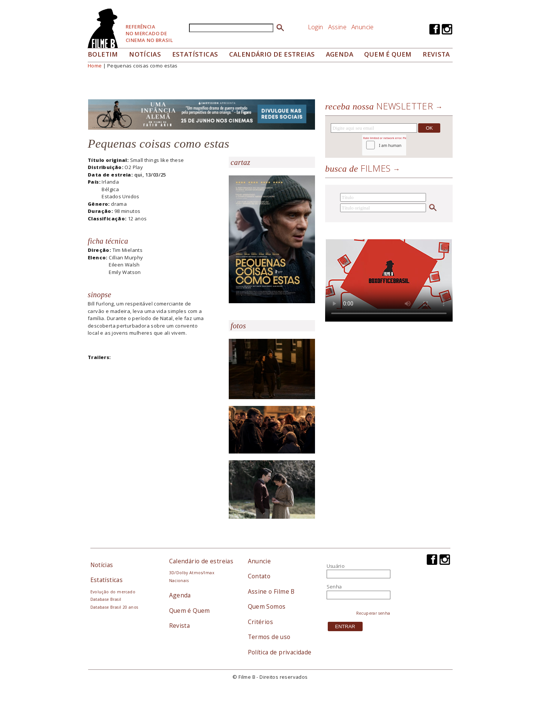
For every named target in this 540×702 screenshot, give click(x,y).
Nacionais (179, 580)
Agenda (339, 54)
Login (315, 26)
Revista (436, 54)
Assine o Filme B (271, 591)
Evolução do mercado (112, 591)
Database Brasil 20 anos (114, 607)
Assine (337, 26)
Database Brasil (106, 599)
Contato (259, 576)
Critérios (260, 622)
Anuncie (362, 26)
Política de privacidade (280, 652)
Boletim (103, 54)
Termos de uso (269, 637)
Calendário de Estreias (272, 54)
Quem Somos (267, 606)
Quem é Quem (189, 610)
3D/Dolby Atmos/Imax (191, 572)
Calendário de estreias (201, 561)
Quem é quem (387, 54)
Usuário (336, 566)
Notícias (145, 54)
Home (95, 65)
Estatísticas (195, 54)
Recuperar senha (373, 613)
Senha (334, 586)
